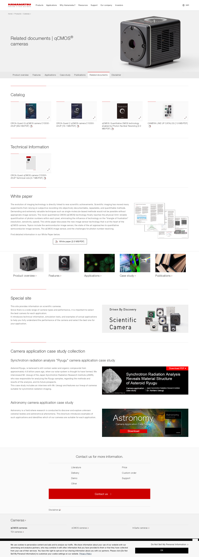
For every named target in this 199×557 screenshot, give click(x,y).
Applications (50, 75)
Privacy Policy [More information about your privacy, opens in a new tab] (85, 554)
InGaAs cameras (140, 528)
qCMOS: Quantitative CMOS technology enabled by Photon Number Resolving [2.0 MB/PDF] (121, 126)
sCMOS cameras (79, 528)
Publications (80, 75)
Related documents (99, 75)
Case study (65, 75)
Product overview (21, 75)
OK (161, 550)
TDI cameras (16, 532)
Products (17, 14)
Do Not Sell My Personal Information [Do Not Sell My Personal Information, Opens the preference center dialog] (168, 545)
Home (10, 14)
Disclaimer (116, 75)
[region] (99, 549)
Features (37, 75)
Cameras (26, 14)
